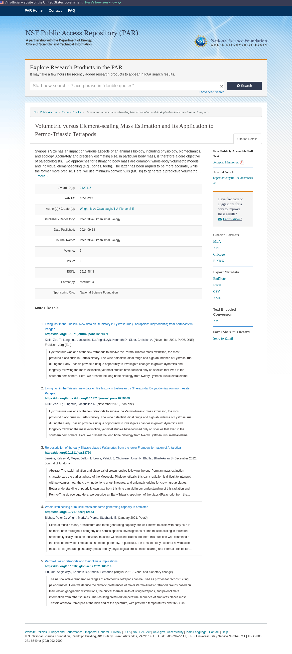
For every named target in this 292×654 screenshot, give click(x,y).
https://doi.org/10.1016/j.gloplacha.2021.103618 (79, 566)
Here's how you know (103, 2)
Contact (55, 10)
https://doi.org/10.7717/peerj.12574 (70, 512)
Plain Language (196, 632)
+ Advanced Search (211, 92)
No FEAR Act (141, 632)
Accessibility (175, 632)
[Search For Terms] (127, 86)
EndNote (219, 279)
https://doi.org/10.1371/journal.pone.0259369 (77, 334)
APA (216, 248)
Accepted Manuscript (228, 162)
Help (225, 632)
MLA (217, 241)
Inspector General (97, 632)
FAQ (71, 10)
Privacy (116, 632)
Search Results (71, 112)
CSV (216, 291)
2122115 (85, 188)
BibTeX (218, 261)
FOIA (127, 632)
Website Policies (36, 632)
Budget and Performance (66, 632)
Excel (217, 285)
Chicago (219, 254)
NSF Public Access (45, 112)
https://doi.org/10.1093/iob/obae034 (233, 180)
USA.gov (159, 632)
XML (217, 298)
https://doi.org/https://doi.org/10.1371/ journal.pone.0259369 (88, 398)
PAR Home (33, 10)
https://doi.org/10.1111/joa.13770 (69, 452)
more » (42, 176)
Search (244, 86)
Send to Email (223, 338)
